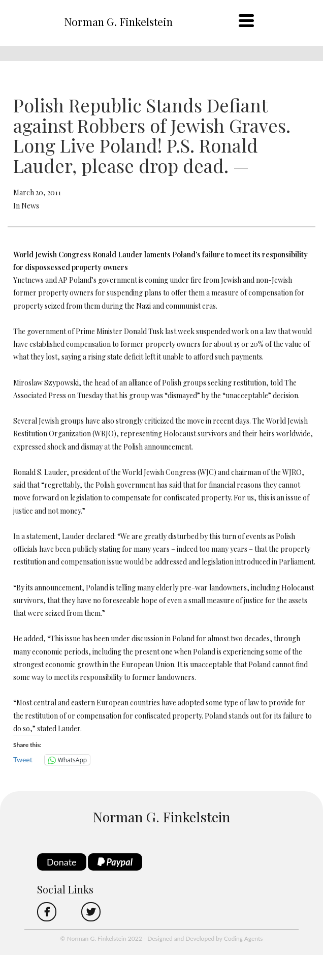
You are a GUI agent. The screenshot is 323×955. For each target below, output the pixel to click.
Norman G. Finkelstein (118, 21)
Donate (62, 862)
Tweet (23, 759)
